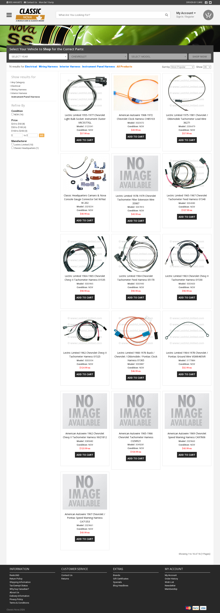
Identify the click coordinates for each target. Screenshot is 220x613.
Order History (171, 578)
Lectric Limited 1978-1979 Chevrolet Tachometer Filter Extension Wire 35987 (136, 199)
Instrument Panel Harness (98, 66)
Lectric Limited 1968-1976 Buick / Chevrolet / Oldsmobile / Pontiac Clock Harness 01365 (135, 356)
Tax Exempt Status (19, 585)
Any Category (18, 82)
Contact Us (30, 2)
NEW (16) (17, 114)
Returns (65, 578)
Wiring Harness (48, 66)
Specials (117, 582)
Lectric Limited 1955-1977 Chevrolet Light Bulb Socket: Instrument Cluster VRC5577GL (85, 118)
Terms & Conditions (19, 602)
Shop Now (199, 56)
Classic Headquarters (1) (25, 148)
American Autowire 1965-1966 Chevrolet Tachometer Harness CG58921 (135, 437)
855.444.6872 (14, 2)
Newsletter (170, 585)
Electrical (31, 66)
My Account (171, 575)
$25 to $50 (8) (18, 124)
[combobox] (38, 57)
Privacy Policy (16, 599)
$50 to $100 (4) (18, 127)
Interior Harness (70, 66)
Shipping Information (20, 582)
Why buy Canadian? (19, 589)
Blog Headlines (120, 585)
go (41, 135)
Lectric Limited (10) (22, 144)
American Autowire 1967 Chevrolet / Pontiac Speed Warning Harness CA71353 (85, 517)
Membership (171, 589)
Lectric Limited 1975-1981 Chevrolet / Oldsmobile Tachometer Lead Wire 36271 (187, 118)
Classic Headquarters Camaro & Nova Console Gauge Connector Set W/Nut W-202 (85, 199)
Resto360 (14, 575)
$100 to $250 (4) (19, 131)
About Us (14, 592)
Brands (116, 575)
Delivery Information (19, 596)
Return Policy (16, 578)
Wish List (169, 582)
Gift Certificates (120, 578)
